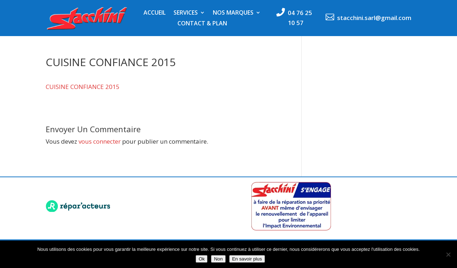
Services (186, 13)
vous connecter (100, 141)
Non (218, 259)
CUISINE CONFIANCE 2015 (83, 87)
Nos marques (233, 13)
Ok (202, 259)
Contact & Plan (202, 24)
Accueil (155, 13)
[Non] (448, 254)
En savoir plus (247, 259)
